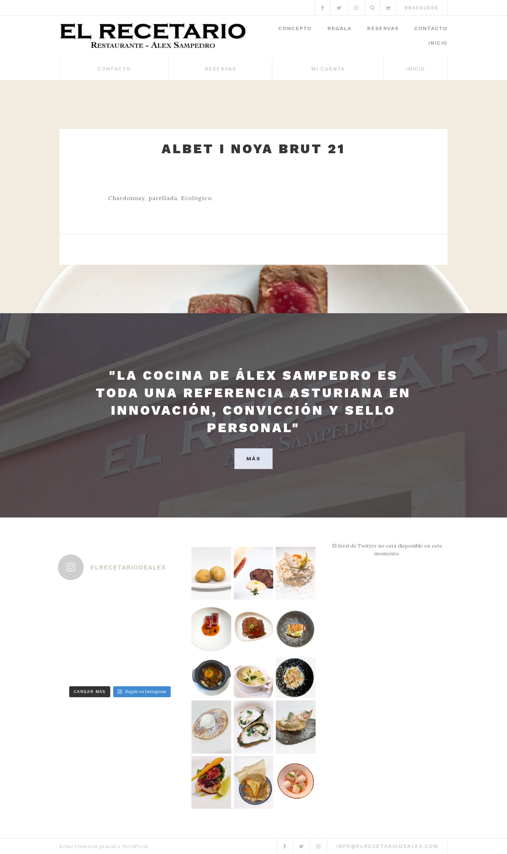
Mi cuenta (328, 69)
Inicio (438, 43)
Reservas (383, 28)
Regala (339, 28)
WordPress (135, 846)
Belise (66, 846)
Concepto (295, 28)
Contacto (431, 28)
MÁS (253, 458)
